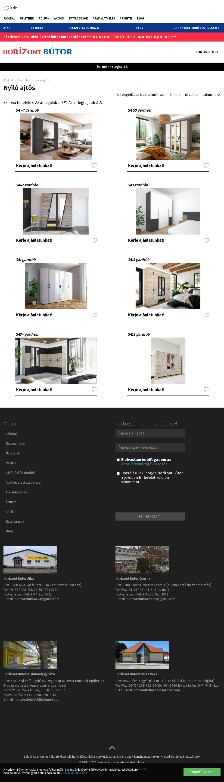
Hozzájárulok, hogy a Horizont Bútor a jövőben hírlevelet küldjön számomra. (150, 477)
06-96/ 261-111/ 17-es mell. (149, 590)
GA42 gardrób (26, 185)
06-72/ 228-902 (139, 686)
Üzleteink (27, 18)
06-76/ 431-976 (27, 690)
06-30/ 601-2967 (53, 690)
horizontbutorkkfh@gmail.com (37, 700)
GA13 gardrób (138, 259)
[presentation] (150, 499)
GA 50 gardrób (139, 110)
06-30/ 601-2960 (46, 590)
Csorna (37, 27)
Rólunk (44, 18)
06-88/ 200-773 (20, 590)
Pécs (140, 27)
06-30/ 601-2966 (164, 686)
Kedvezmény (15, 444)
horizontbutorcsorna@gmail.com (151, 599)
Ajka (7, 27)
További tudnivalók (75, 773)
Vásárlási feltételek (20, 473)
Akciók (59, 18)
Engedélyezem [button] (202, 772)
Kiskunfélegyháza (84, 27)
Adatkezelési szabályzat (23, 483)
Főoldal (9, 18)
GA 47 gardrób (27, 110)
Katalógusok (78, 18)
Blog (140, 18)
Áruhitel (126, 18)
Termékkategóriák (112, 66)
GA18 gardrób (138, 334)
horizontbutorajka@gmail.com (37, 599)
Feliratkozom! (150, 516)
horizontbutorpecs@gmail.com (157, 690)
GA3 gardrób (137, 185)
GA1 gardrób (25, 259)
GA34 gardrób (26, 334)
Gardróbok (24, 80)
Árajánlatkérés (104, 18)
